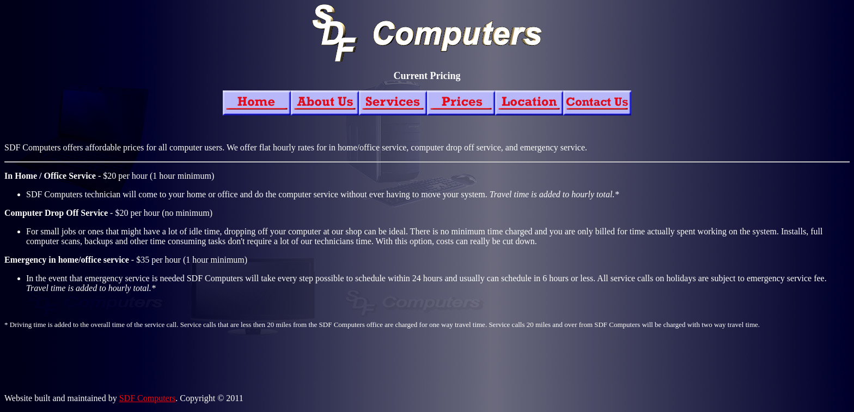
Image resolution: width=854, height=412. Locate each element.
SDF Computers (147, 398)
